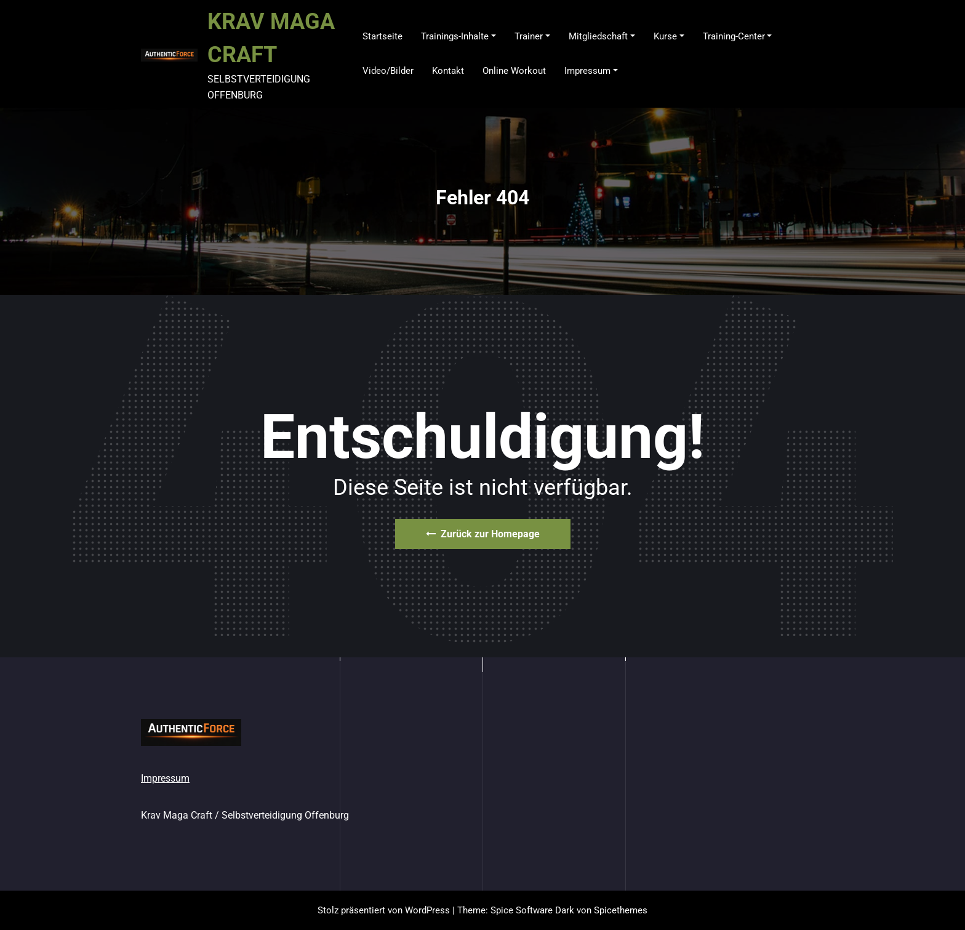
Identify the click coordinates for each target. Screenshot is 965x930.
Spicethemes (620, 910)
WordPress (427, 910)
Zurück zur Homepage (483, 534)
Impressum (165, 778)
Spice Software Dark (532, 910)
